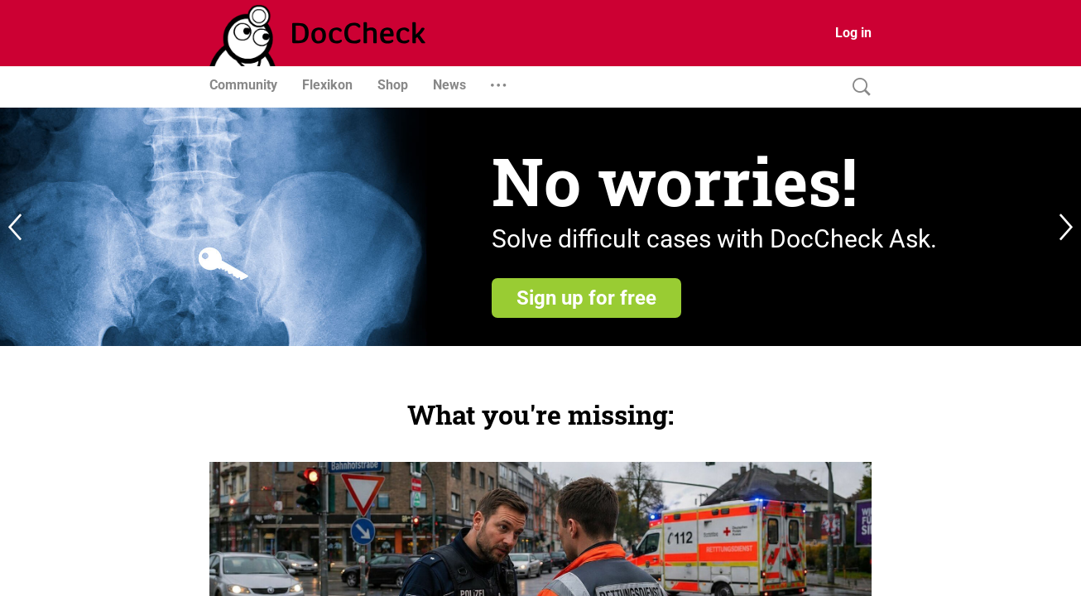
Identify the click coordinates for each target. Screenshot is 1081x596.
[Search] (857, 87)
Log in (853, 33)
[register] (540, 227)
